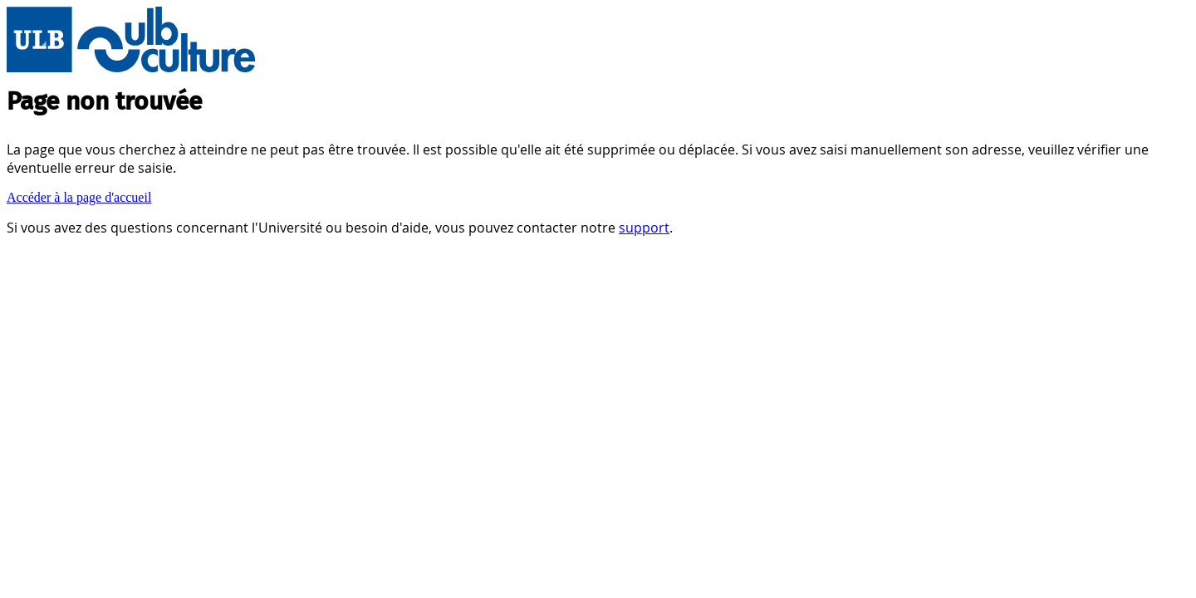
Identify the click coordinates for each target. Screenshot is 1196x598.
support (644, 227)
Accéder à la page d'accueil (79, 197)
